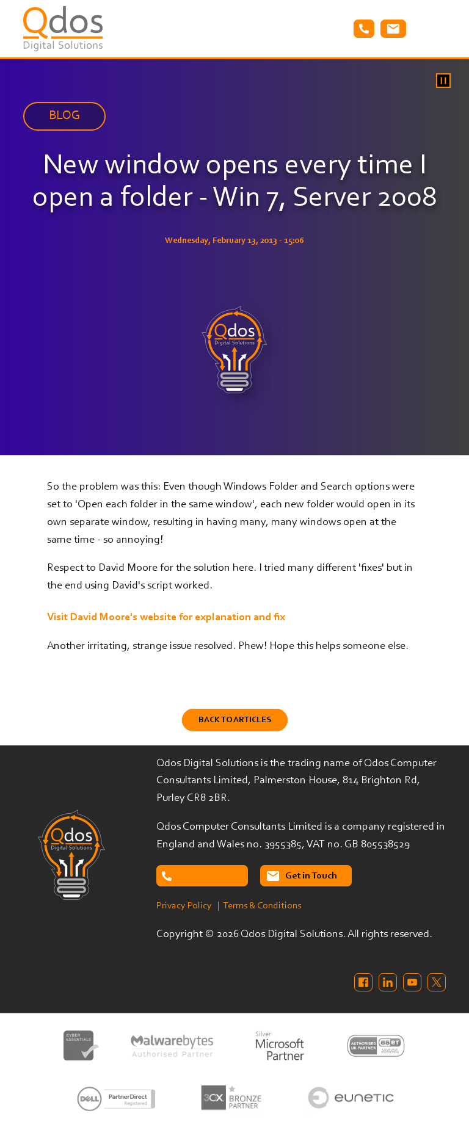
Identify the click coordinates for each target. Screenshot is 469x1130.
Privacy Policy (184, 906)
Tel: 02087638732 (364, 29)
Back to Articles (234, 720)
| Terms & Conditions (259, 906)
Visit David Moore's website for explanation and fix (166, 617)
